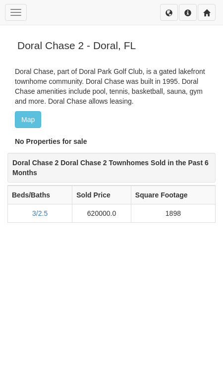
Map (28, 120)
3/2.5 (40, 213)
